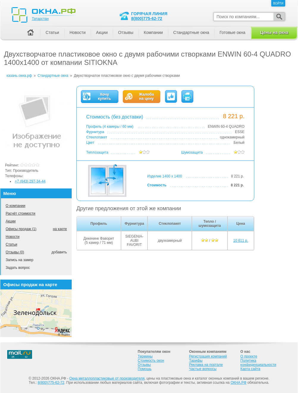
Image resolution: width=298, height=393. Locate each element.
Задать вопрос (18, 268)
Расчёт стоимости (20, 213)
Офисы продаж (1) (21, 229)
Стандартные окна (191, 32)
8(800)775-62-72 (146, 18)
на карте (60, 229)
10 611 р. (240, 240)
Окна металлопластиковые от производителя (107, 378)
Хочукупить (104, 96)
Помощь (144, 369)
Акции (11, 221)
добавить (59, 252)
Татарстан (40, 19)
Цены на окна (274, 32)
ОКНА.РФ (238, 382)
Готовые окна (232, 32)
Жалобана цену (146, 96)
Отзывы (125, 32)
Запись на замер (19, 260)
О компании (15, 206)
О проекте (248, 356)
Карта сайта (250, 369)
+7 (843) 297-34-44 (30, 181)
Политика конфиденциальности (258, 362)
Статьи (11, 244)
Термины (145, 356)
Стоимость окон (151, 360)
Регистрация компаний (208, 356)
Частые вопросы (203, 369)
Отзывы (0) (15, 252)
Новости (12, 237)
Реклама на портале (206, 365)
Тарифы (196, 360)
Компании (153, 32)
